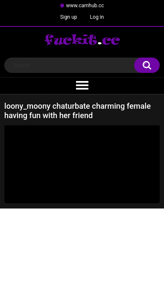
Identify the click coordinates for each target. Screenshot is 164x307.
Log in (97, 17)
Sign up (68, 17)
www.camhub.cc (85, 6)
